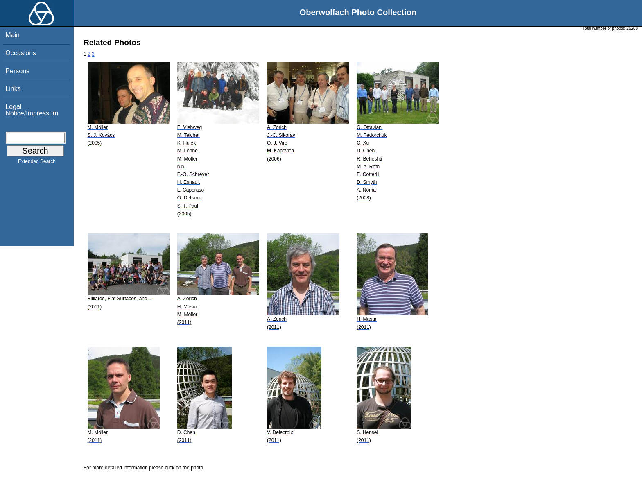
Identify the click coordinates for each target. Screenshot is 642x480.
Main (12, 35)
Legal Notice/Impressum (31, 110)
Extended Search (37, 163)
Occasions (20, 53)
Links (12, 88)
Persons (17, 71)
